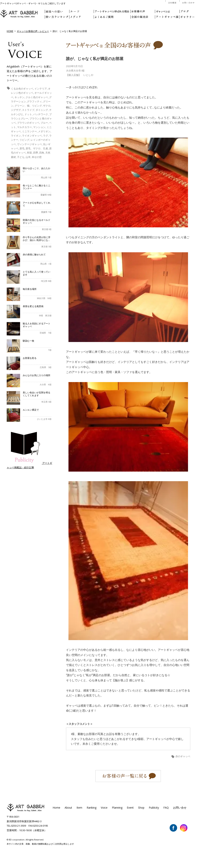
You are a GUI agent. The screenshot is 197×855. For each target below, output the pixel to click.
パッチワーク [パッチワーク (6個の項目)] (40, 114)
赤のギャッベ (182, 756)
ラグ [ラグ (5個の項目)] (45, 135)
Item (79, 807)
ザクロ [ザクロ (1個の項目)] (46, 105)
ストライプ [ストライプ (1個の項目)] (28, 110)
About (68, 807)
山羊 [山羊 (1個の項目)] (28, 157)
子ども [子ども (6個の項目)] (20, 157)
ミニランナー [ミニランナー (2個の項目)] (29, 131)
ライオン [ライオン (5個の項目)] (16, 135)
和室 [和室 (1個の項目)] (29, 152)
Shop (141, 807)
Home (56, 807)
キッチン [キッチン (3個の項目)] (19, 97)
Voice (104, 807)
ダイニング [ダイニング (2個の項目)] (42, 110)
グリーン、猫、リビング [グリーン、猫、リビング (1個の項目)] (28, 105)
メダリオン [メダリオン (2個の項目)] (44, 131)
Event (130, 807)
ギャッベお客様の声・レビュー (33, 31)
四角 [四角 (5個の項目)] (41, 152)
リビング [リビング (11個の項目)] (24, 139)
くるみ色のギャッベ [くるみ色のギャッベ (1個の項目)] (22, 88)
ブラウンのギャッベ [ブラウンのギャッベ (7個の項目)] (28, 122)
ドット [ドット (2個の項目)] (28, 114)
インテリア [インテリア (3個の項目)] (40, 88)
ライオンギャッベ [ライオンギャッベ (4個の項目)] (32, 135)
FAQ (166, 807)
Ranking (91, 807)
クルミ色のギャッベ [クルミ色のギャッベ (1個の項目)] (37, 97)
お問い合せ (179, 807)
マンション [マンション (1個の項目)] (39, 127)
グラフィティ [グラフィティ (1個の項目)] (34, 101)
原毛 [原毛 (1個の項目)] (22, 148)
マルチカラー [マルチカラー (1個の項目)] (24, 127)
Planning (117, 807)
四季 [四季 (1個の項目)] (35, 152)
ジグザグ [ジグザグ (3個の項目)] (16, 110)
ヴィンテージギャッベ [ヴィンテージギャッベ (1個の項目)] (29, 144)
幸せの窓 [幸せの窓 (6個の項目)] (37, 157)
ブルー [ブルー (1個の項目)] (44, 122)
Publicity (154, 807)
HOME (10, 31)
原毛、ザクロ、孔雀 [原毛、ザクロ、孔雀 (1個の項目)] (37, 148)
